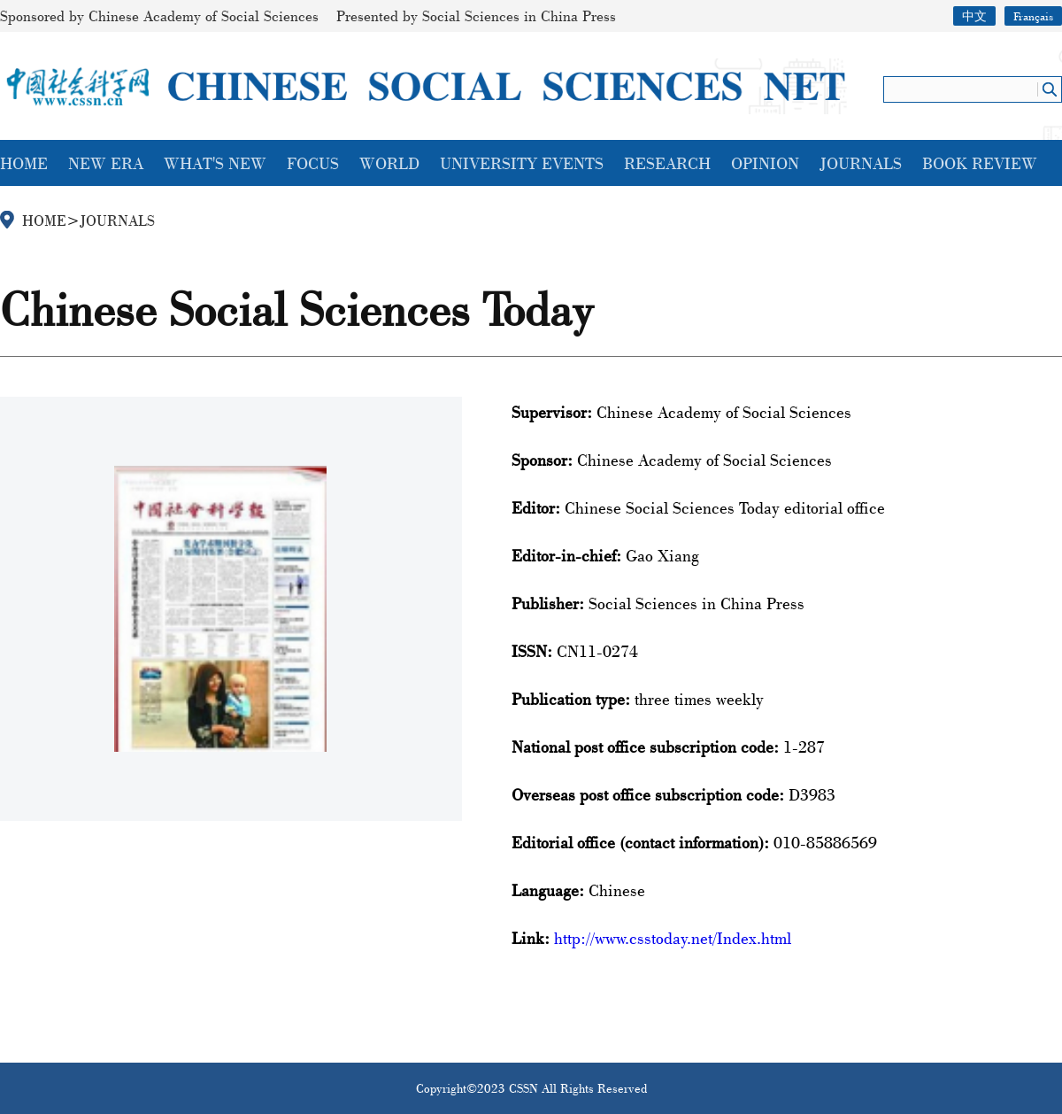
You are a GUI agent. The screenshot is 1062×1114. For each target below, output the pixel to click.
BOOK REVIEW (979, 163)
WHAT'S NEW (215, 163)
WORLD (389, 163)
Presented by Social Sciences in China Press (476, 15)
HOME (24, 163)
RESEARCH (667, 163)
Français (1033, 16)
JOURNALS (861, 163)
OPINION (765, 163)
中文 (974, 16)
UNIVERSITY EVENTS (522, 163)
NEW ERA (105, 163)
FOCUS (313, 163)
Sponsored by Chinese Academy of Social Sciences (159, 15)
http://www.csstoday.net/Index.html (672, 937)
